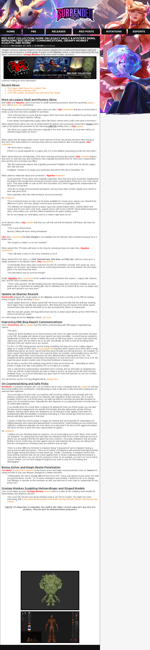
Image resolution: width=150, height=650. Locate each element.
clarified (30, 222)
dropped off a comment (23, 470)
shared (47, 491)
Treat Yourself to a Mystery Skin (21, 90)
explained (60, 175)
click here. (47, 317)
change (36, 299)
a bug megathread (45, 348)
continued (9, 198)
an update (28, 325)
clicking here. (52, 379)
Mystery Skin (17, 105)
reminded (85, 156)
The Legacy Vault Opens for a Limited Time (26, 88)
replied (80, 126)
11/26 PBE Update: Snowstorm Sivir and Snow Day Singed (33, 93)
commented (68, 109)
